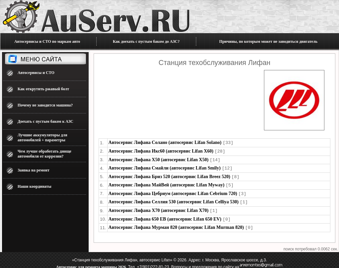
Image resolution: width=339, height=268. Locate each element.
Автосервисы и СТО (36, 72)
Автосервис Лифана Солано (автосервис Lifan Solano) (165, 142)
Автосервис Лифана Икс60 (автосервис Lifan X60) (161, 150)
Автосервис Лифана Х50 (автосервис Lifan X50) (159, 159)
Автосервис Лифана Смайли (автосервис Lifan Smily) (165, 167)
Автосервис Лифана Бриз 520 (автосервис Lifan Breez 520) (169, 175)
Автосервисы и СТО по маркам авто (47, 41)
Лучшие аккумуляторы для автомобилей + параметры (42, 137)
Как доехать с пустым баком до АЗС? (146, 41)
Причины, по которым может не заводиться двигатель (268, 41)
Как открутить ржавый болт (43, 89)
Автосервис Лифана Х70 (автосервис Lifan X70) (159, 207)
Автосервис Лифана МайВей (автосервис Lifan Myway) (166, 183)
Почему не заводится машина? (45, 105)
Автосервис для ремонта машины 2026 (91, 263)
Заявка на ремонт (33, 170)
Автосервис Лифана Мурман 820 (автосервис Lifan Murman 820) (176, 224)
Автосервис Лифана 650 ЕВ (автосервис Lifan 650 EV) (165, 216)
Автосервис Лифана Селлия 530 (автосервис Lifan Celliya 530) (174, 199)
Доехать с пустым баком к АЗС (45, 121)
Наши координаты (34, 186)
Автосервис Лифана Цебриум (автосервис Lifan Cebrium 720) (173, 191)
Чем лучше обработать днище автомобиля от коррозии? (44, 154)
